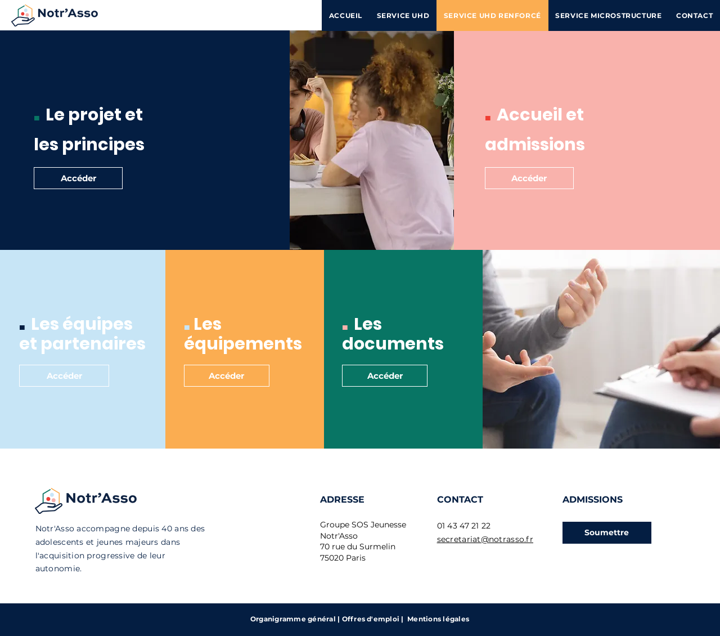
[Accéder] (78, 178)
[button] (606, 533)
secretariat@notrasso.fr (485, 539)
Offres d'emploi (371, 619)
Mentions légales (438, 619)
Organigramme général (293, 619)
